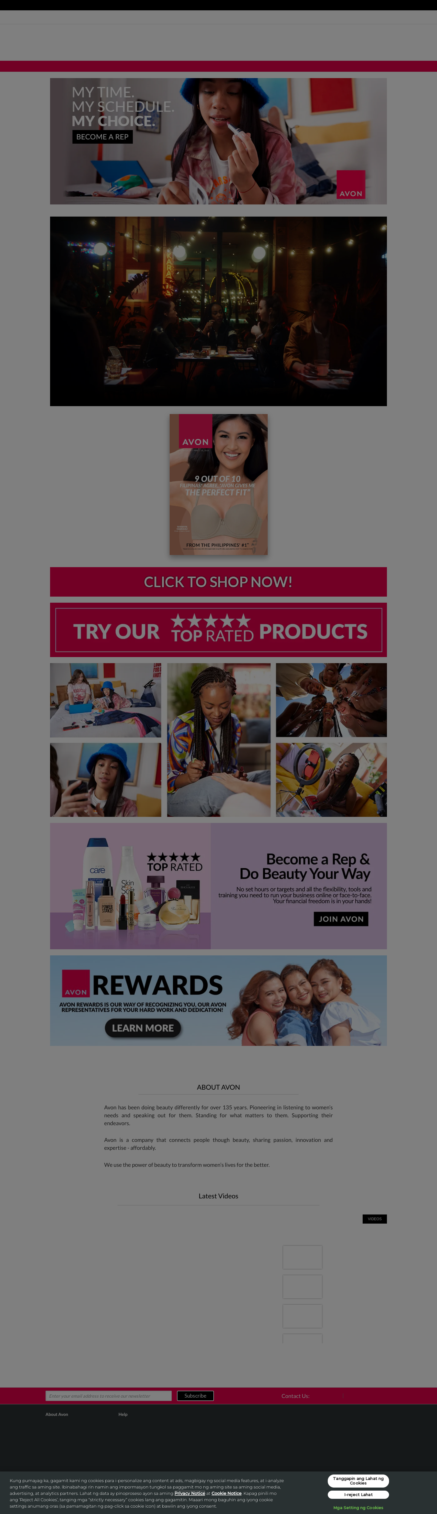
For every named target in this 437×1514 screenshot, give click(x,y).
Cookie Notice (227, 1493)
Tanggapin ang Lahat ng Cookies (358, 1481)
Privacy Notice (189, 1493)
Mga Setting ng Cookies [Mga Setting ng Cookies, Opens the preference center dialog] (358, 1507)
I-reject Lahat (358, 1494)
